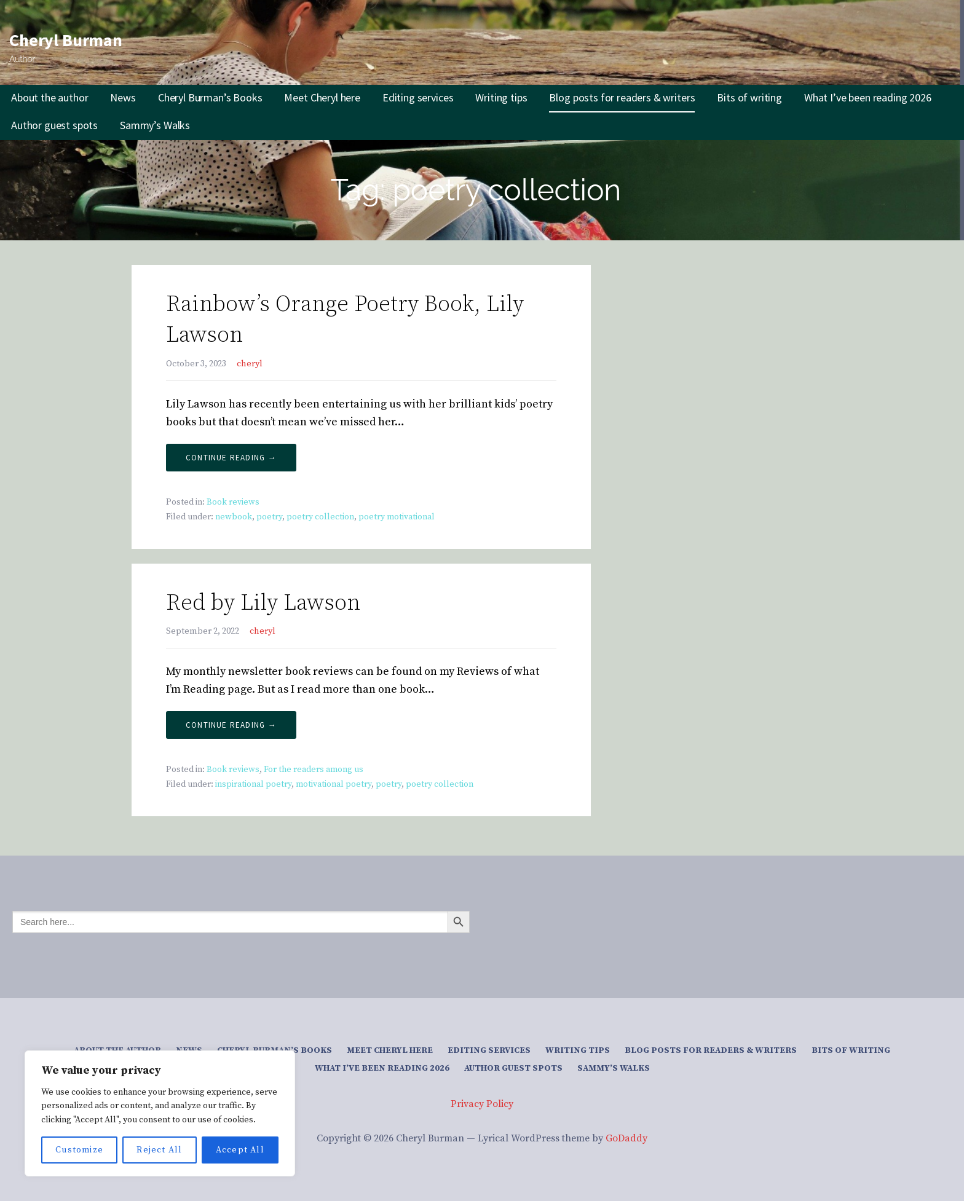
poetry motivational (396, 516)
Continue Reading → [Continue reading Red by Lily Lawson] (231, 725)
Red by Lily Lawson (263, 603)
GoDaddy (626, 1138)
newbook (233, 516)
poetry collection (320, 516)
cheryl (250, 363)
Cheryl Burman (65, 40)
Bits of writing (749, 97)
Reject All (159, 1150)
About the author (49, 97)
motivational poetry (333, 784)
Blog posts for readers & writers (622, 97)
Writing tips (501, 97)
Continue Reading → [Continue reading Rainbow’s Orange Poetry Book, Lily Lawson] (231, 457)
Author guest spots (54, 125)
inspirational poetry (253, 784)
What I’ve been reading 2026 (867, 97)
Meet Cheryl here (322, 97)
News (122, 97)
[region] (160, 1113)
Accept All (240, 1150)
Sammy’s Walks (155, 125)
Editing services (417, 97)
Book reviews (233, 502)
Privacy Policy (482, 1104)
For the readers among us (313, 769)
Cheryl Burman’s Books (210, 97)
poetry (269, 516)
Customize (79, 1150)
